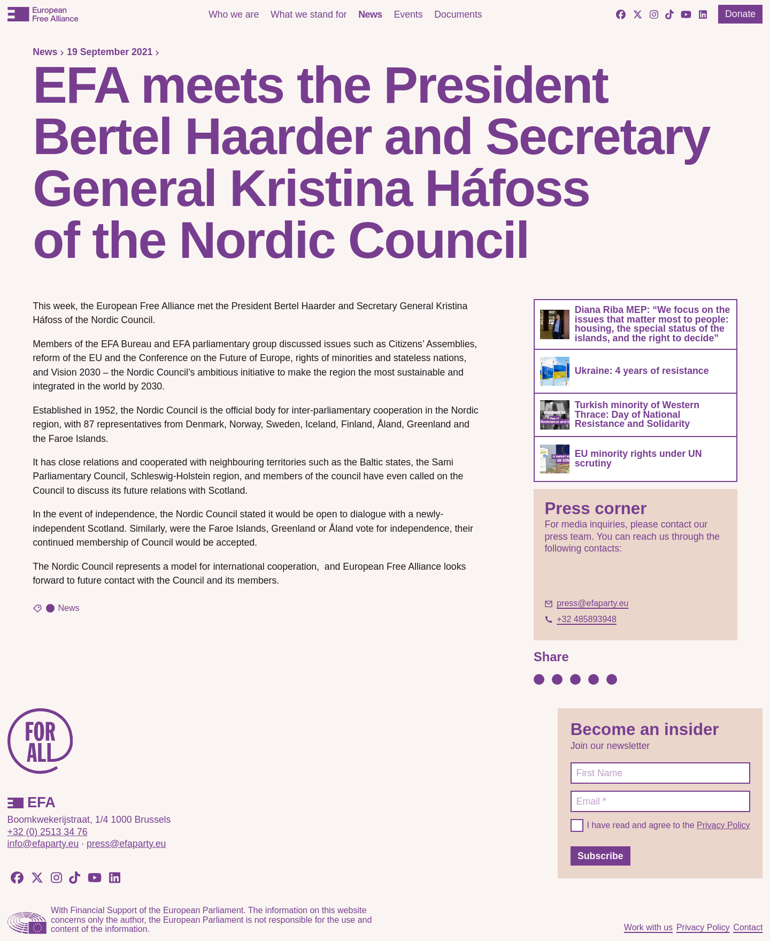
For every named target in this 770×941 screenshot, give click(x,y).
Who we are (234, 14)
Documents (458, 14)
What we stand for (309, 14)
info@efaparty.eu (43, 843)
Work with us (648, 927)
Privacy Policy (723, 825)
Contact (748, 927)
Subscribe (600, 856)
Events (408, 14)
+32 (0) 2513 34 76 (47, 832)
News (370, 14)
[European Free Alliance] (42, 14)
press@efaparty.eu (126, 843)
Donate (740, 14)
